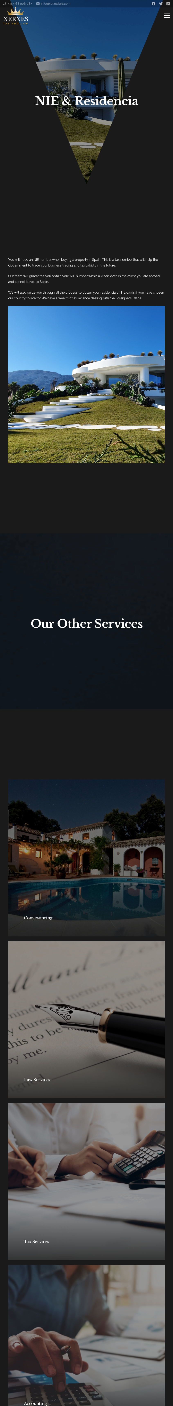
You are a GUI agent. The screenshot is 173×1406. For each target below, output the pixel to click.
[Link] (15, 15)
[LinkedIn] (168, 4)
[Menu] (166, 15)
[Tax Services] (86, 1181)
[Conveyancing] (86, 857)
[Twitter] (161, 4)
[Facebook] (153, 4)
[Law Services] (86, 1019)
